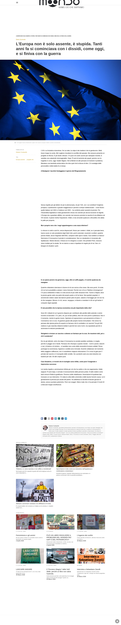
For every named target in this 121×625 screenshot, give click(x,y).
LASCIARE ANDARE (24, 532)
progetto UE (30, 159)
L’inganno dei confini (84, 498)
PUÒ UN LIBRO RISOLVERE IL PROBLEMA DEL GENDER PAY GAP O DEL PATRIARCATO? (58, 500)
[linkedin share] (56, 418)
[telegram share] (66, 418)
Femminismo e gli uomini (25, 498)
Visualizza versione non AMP (69, 620)
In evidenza (49, 494)
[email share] (49, 418)
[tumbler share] (62, 418)
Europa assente (20, 159)
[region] (60, 18)
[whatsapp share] (59, 418)
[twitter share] (45, 418)
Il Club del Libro (21, 494)
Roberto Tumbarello (54, 426)
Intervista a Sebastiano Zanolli (88, 532)
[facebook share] (42, 418)
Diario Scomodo (21, 39)
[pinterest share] (52, 418)
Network (79, 528)
